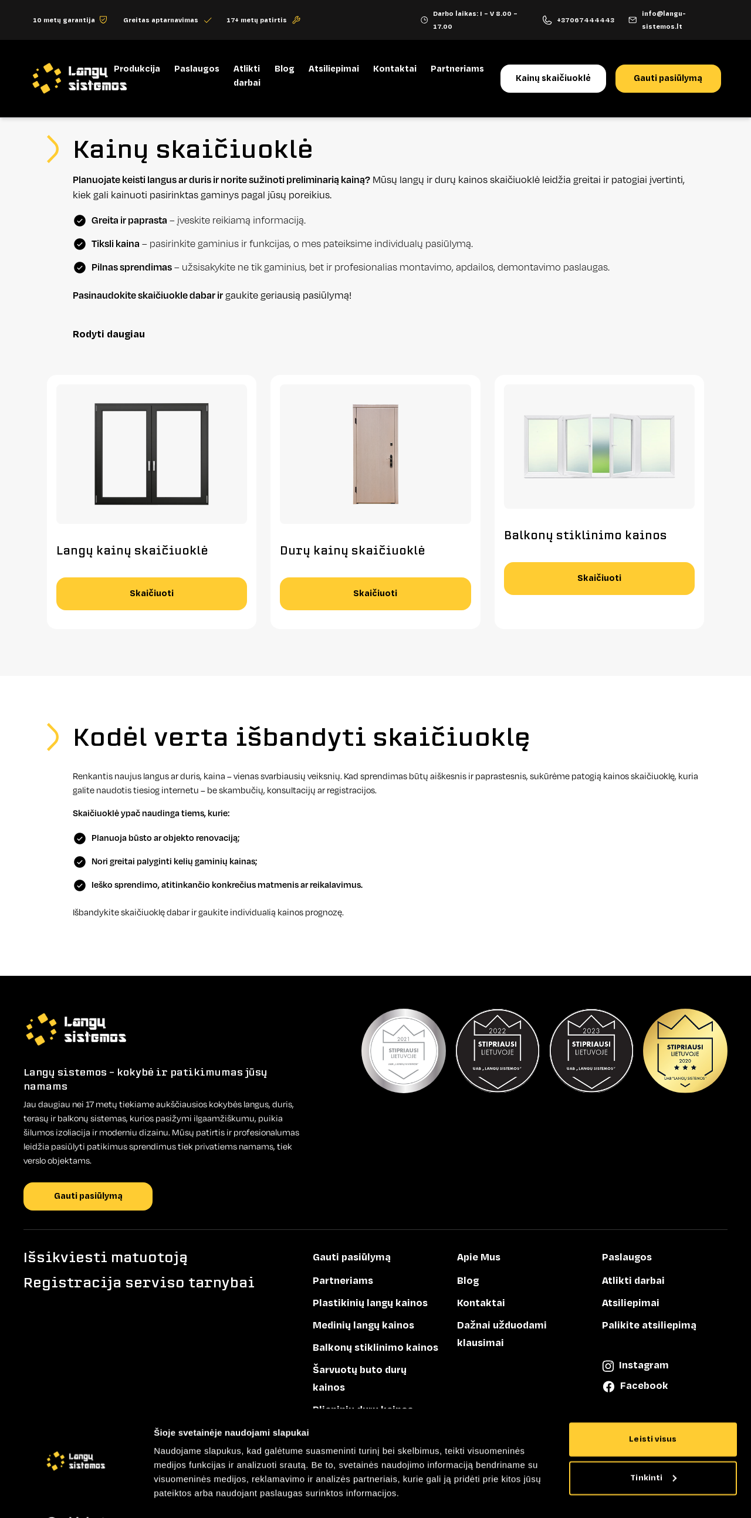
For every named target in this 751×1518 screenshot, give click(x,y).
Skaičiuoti (152, 593)
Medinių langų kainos (363, 1325)
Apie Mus (478, 1257)
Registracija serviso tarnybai (139, 1283)
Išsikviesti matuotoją (105, 1257)
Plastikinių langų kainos (370, 1303)
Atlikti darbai (244, 75)
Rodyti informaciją (193, 1494)
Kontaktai (392, 68)
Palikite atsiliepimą (649, 1325)
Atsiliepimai (331, 68)
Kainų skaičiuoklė (550, 77)
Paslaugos (193, 68)
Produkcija (134, 68)
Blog (282, 68)
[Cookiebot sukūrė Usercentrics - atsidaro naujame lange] (76, 1495)
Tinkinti (653, 1446)
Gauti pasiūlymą (665, 77)
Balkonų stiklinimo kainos (375, 1348)
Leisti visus (652, 1408)
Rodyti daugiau (109, 334)
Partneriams (454, 68)
